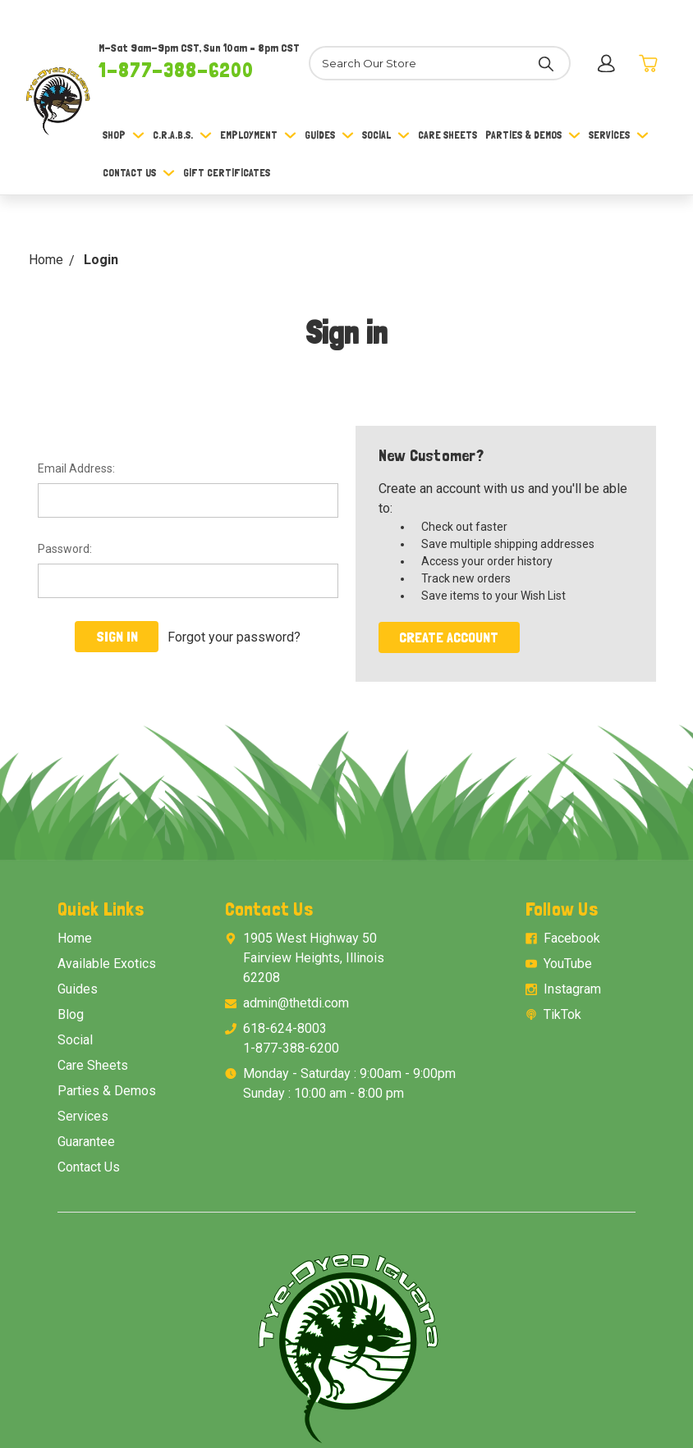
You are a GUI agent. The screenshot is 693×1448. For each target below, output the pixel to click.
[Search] (439, 63)
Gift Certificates (226, 173)
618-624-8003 (285, 1028)
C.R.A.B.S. (182, 135)
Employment (258, 135)
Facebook (572, 938)
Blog (70, 1014)
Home (74, 938)
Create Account (448, 637)
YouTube (568, 963)
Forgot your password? (234, 636)
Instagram (572, 989)
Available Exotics (106, 963)
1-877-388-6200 (176, 69)
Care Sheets (447, 135)
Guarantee (86, 1141)
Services (619, 135)
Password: (65, 548)
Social (386, 135)
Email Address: (76, 468)
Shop (124, 135)
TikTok (562, 1014)
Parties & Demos (533, 135)
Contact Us (139, 173)
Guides (329, 135)
